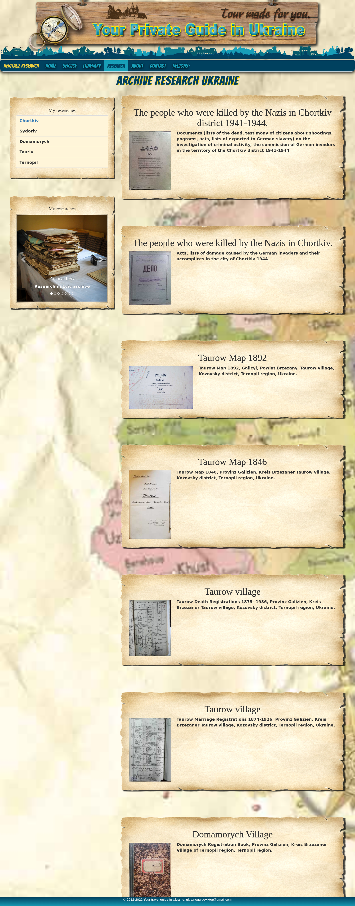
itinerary (92, 66)
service (69, 66)
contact (158, 66)
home (50, 66)
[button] (23, 258)
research (116, 66)
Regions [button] (181, 66)
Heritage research (21, 66)
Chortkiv (29, 120)
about (137, 66)
